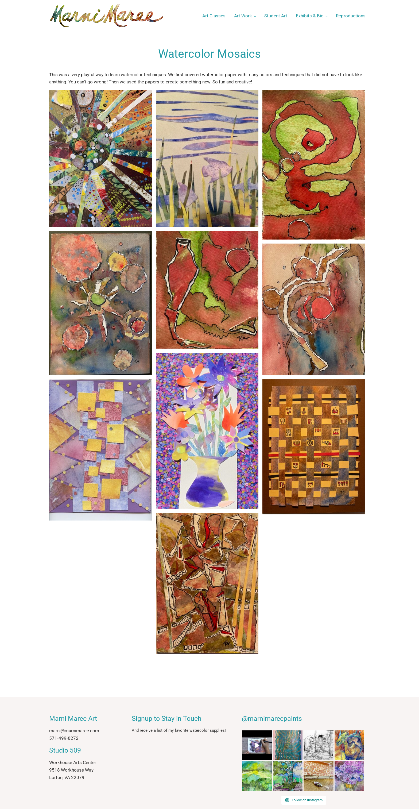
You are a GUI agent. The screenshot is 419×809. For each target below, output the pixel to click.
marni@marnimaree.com (74, 730)
